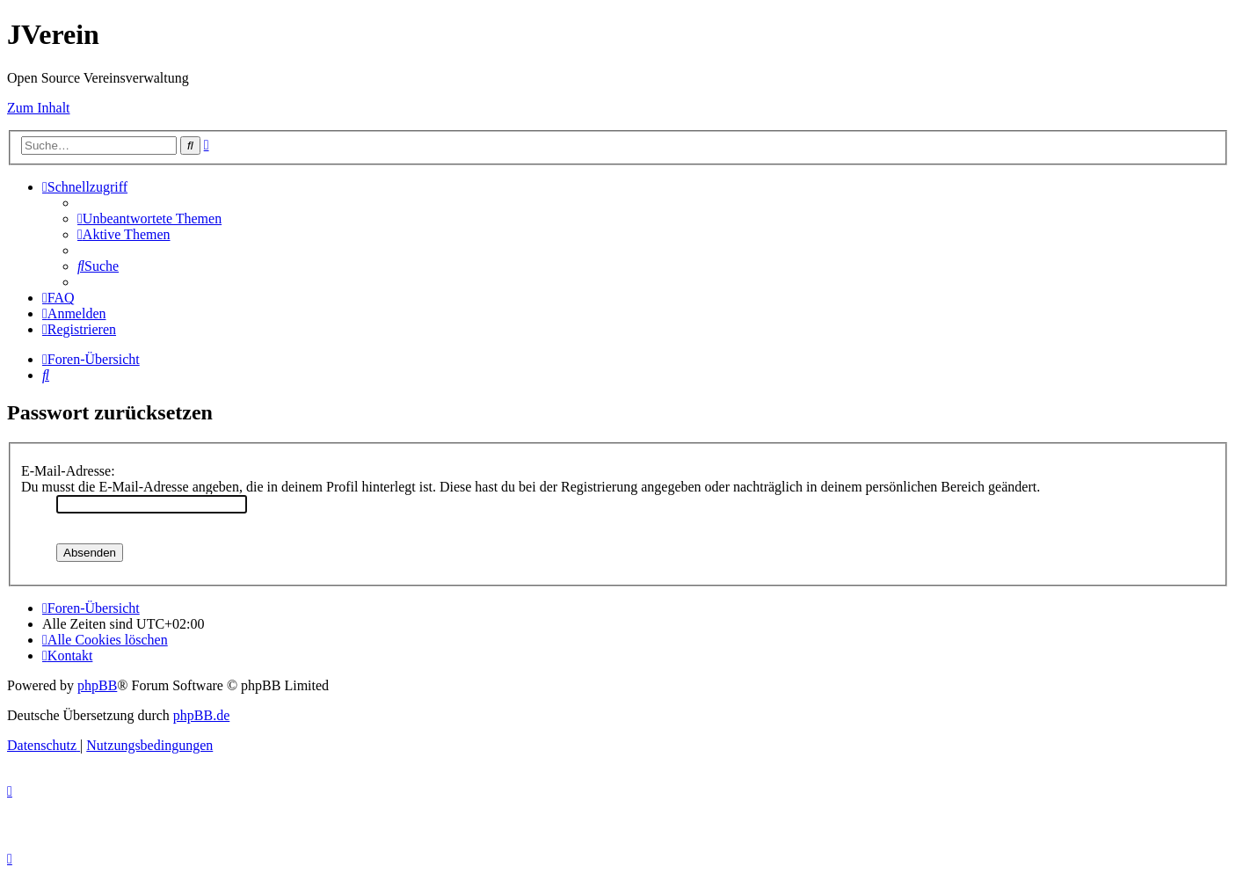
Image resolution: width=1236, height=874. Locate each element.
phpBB (97, 685)
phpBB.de (201, 715)
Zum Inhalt (38, 107)
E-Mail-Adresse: (68, 470)
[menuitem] (149, 218)
